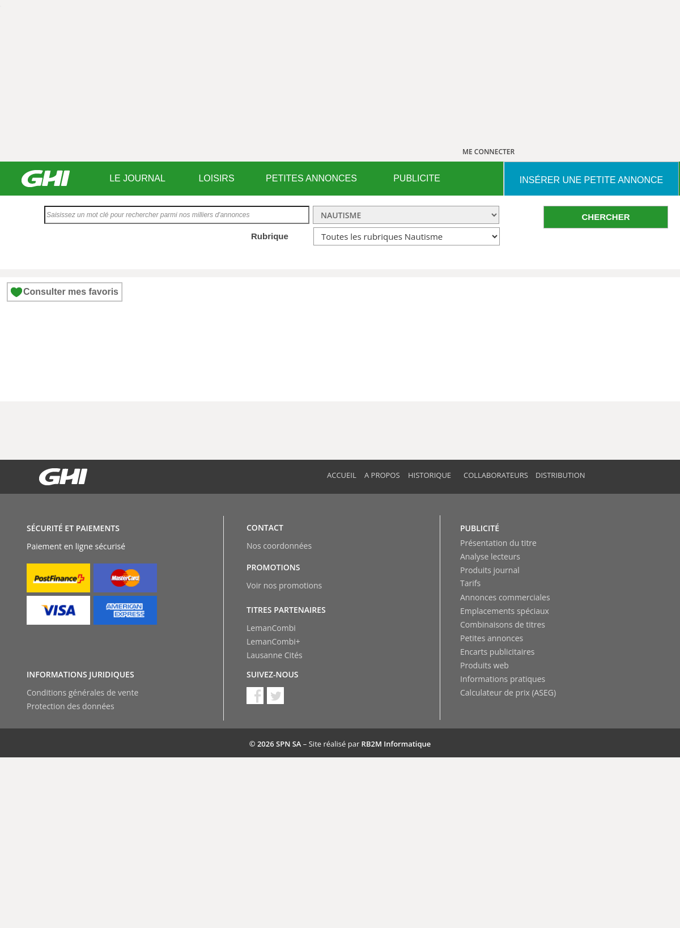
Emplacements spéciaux (504, 610)
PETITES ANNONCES (311, 178)
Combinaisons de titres (502, 624)
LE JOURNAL (137, 178)
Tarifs (470, 583)
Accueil (341, 475)
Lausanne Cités (274, 655)
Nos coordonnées (279, 545)
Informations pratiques (502, 678)
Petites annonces (491, 638)
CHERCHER (605, 217)
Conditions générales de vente (82, 692)
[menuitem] (137, 179)
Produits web (484, 665)
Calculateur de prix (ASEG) (508, 692)
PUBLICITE (416, 178)
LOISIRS (216, 178)
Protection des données (70, 706)
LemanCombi (271, 627)
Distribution (560, 475)
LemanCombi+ (273, 641)
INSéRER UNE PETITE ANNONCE (591, 180)
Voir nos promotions (284, 585)
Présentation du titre (498, 542)
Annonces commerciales (505, 597)
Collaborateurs (496, 475)
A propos (382, 475)
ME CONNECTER (488, 151)
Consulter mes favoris (70, 291)
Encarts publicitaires (497, 651)
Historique (429, 475)
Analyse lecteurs (490, 556)
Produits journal (490, 570)
